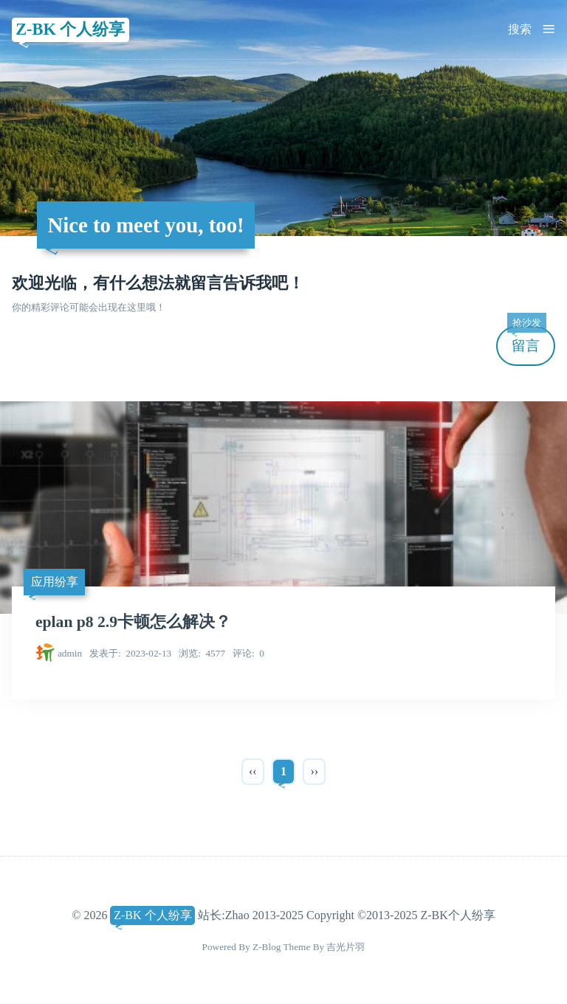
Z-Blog (266, 946)
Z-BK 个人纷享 (70, 29)
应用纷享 (54, 581)
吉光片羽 (345, 946)
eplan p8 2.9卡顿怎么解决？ (133, 622)
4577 (202, 653)
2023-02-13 (130, 653)
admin (70, 653)
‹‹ (253, 771)
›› (314, 771)
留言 (526, 339)
